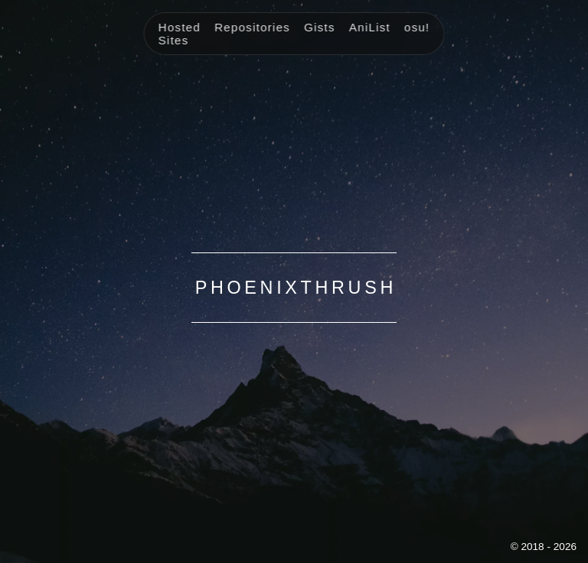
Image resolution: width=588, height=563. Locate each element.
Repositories (252, 27)
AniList (369, 27)
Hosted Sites (179, 34)
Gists (319, 27)
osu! (417, 27)
